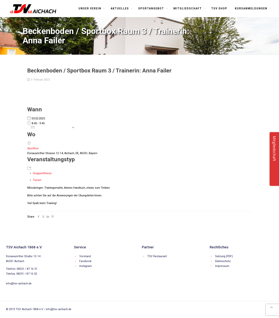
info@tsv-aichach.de (19, 283)
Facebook (85, 261)
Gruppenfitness (42, 173)
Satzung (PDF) (224, 256)
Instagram (85, 266)
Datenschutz (223, 261)
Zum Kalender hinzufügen (50, 127)
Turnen (37, 180)
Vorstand (85, 256)
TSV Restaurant (157, 256)
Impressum (222, 266)
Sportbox (33, 148)
